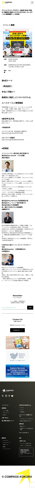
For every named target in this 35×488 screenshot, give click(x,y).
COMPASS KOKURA (6, 2)
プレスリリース (6, 412)
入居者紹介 (22, 411)
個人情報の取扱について (8, 420)
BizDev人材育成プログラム (25, 420)
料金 (20, 438)
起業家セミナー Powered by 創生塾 (26, 429)
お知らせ (4, 414)
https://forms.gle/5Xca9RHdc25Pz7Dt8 (13, 140)
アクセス (22, 407)
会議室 (4, 446)
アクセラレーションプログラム (26, 418)
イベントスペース (6, 448)
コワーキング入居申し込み (25, 443)
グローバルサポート (24, 432)
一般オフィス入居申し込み (25, 445)
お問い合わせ (5, 417)
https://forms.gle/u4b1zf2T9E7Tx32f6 (12, 133)
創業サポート (23, 426)
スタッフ (22, 409)
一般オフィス (5, 444)
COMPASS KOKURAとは (25, 405)
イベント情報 (5, 410)
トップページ (5, 405)
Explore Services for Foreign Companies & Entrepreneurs (25, 452)
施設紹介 (4, 438)
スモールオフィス (6, 442)
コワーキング (5, 440)
